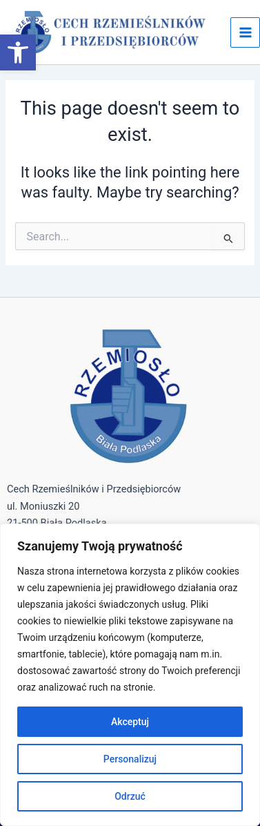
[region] (130, 675)
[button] (18, 52)
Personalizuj (130, 759)
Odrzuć (130, 796)
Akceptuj (130, 721)
